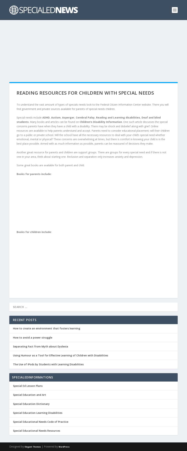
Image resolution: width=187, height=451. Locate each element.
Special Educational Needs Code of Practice (40, 421)
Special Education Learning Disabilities (37, 413)
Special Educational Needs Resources (36, 430)
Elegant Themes (33, 447)
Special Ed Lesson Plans (28, 386)
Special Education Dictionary (31, 404)
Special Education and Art (29, 394)
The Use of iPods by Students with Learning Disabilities (48, 364)
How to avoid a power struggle (32, 337)
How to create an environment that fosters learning (46, 328)
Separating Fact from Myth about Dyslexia (40, 346)
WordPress (64, 447)
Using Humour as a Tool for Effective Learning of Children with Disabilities (60, 355)
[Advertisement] (93, 47)
